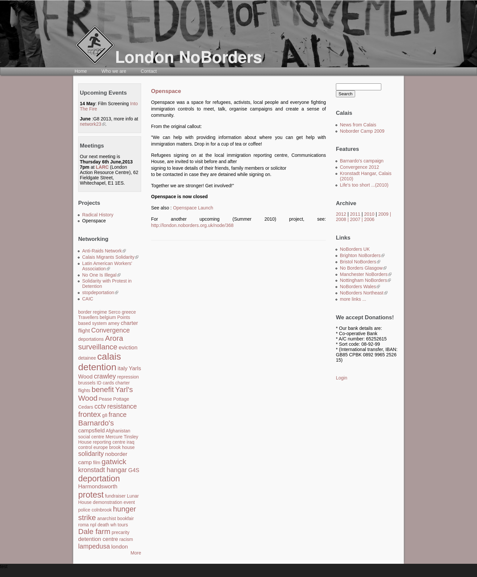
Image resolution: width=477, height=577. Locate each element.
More (136, 552)
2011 (355, 214)
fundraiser (115, 496)
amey (113, 323)
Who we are (113, 71)
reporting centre (109, 442)
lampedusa (94, 546)
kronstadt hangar (102, 469)
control (85, 447)
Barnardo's (96, 423)
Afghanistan (118, 430)
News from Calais (358, 124)
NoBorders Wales (360, 286)
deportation (99, 478)
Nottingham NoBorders (365, 280)
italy (123, 368)
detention (97, 367)
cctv (100, 406)
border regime (92, 312)
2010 (369, 214)
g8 (104, 415)
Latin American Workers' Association (107, 266)
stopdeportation (100, 292)
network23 (92, 124)
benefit (102, 389)
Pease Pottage (114, 399)
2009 (383, 214)
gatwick (114, 462)
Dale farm (94, 531)
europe (100, 447)
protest (91, 494)
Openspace (94, 220)
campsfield (91, 430)
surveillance (97, 347)
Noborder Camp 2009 (362, 131)
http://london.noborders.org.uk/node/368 (192, 225)
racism (126, 539)
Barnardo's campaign (362, 160)
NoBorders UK (355, 249)
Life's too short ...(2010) (364, 185)
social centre (91, 436)
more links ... (353, 299)
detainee (87, 358)
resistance (122, 406)
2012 (341, 214)
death (103, 524)
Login (341, 377)
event (129, 502)
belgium (108, 317)
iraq (130, 442)
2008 (341, 219)
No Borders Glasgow (363, 268)
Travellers (88, 317)
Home (81, 71)
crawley (105, 376)
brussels (86, 382)
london (119, 547)
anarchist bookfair (115, 518)
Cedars (85, 407)
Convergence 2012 (359, 167)
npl (93, 524)
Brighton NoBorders (362, 255)
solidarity (91, 453)
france (118, 414)
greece (129, 312)
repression (128, 376)
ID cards (105, 382)
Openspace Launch (193, 207)
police (84, 509)
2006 (369, 219)
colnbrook (101, 509)
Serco (114, 312)
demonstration (107, 502)
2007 (355, 219)
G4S (133, 470)
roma (83, 524)
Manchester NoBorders (366, 274)
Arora (114, 338)
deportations (91, 339)
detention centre (98, 539)
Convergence (110, 330)
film (96, 462)
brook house (121, 447)
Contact (149, 71)
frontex (89, 414)
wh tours (119, 524)
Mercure (113, 436)
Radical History (97, 214)
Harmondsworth (97, 486)
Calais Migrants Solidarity (110, 257)
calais (109, 356)
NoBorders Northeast (364, 292)
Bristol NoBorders (360, 261)
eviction (128, 347)
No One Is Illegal (101, 275)
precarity (121, 532)
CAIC (87, 298)
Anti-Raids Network (104, 250)
